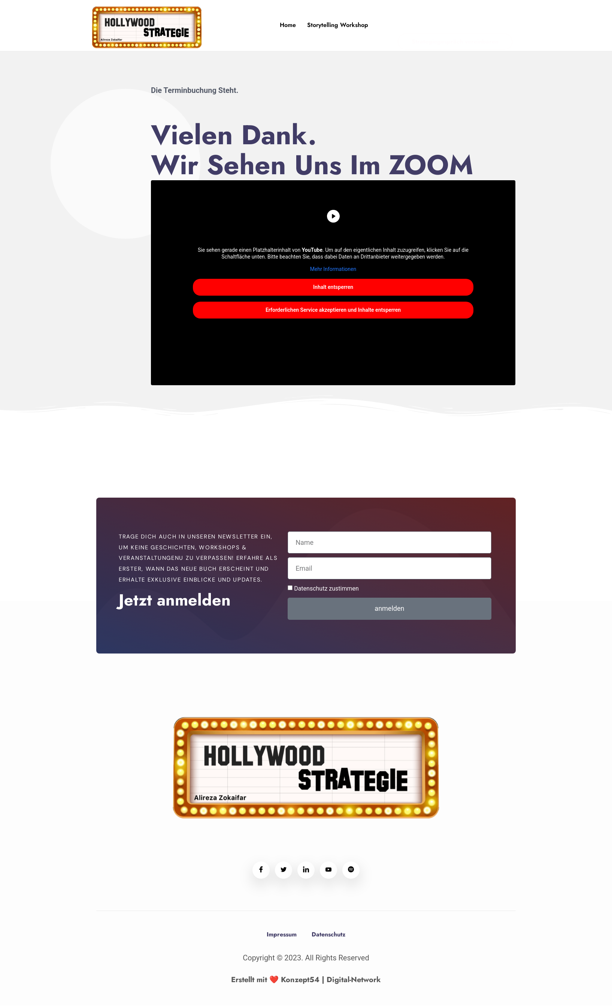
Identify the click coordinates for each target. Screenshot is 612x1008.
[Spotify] (351, 872)
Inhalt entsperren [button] (333, 289)
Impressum (282, 936)
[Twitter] (283, 872)
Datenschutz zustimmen (326, 590)
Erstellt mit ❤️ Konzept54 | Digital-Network (306, 982)
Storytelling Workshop (338, 25)
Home (288, 25)
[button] (16, 991)
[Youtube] (328, 872)
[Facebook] (261, 872)
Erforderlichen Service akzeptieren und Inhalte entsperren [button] (333, 312)
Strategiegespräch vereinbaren (455, 26)
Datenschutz (328, 936)
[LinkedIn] (306, 872)
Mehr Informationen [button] (333, 271)
